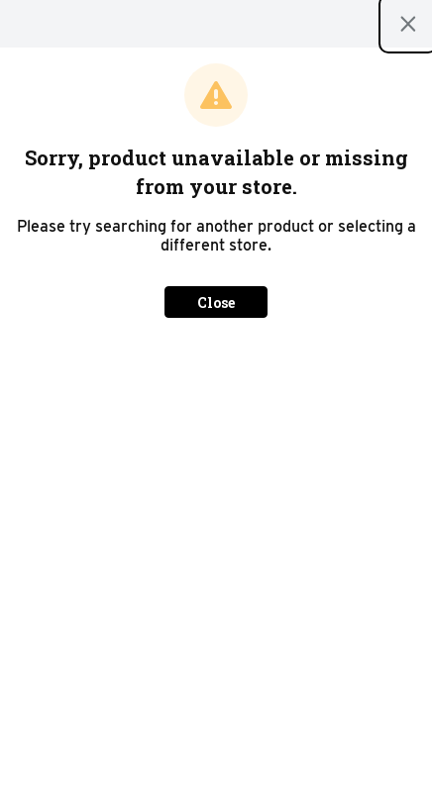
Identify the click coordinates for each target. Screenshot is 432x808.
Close (216, 302)
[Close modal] (408, 24)
